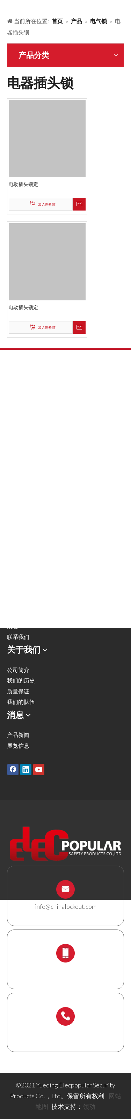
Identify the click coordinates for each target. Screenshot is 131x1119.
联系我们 (18, 636)
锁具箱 (15, 507)
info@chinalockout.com (65, 906)
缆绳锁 (15, 496)
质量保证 (18, 691)
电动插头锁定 (23, 184)
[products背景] (5, 6)
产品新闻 (18, 734)
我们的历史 (21, 680)
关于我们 (18, 593)
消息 (12, 625)
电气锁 (15, 475)
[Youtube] (38, 769)
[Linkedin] (25, 769)
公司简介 (18, 669)
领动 (89, 1106)
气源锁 (15, 442)
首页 (12, 561)
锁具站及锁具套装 (29, 517)
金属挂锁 (18, 410)
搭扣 (12, 421)
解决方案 (18, 583)
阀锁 (12, 432)
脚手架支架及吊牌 (29, 528)
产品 (12, 572)
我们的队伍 (21, 701)
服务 (12, 604)
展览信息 (18, 745)
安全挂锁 (18, 400)
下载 (12, 615)
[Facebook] (13, 769)
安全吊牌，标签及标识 (35, 485)
